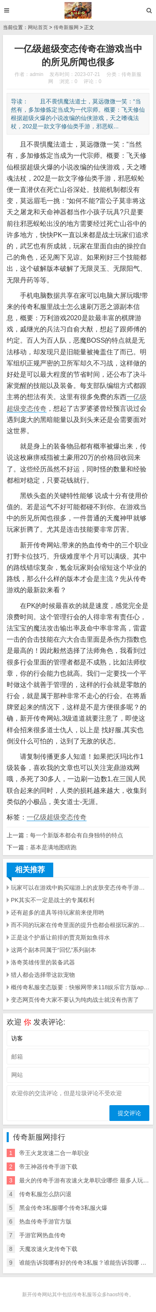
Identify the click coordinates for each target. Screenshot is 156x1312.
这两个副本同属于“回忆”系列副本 (53, 950)
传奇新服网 (66, 27)
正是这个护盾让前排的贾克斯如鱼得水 (60, 937)
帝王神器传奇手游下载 (48, 1166)
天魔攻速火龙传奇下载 (48, 1249)
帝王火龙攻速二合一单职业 (54, 1153)
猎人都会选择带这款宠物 (43, 974)
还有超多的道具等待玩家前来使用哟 (57, 912)
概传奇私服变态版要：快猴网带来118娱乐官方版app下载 (80, 987)
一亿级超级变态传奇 (57, 817)
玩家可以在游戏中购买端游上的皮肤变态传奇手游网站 (80, 887)
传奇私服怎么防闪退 (45, 1194)
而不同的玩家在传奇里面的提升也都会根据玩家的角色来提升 (80, 925)
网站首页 (38, 27)
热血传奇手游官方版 (45, 1221)
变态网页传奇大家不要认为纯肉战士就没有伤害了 (75, 999)
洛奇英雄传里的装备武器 (43, 962)
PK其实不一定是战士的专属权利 (52, 900)
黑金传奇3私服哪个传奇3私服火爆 (63, 1207)
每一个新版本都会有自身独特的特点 (76, 835)
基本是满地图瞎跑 (53, 847)
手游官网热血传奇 (42, 1235)
